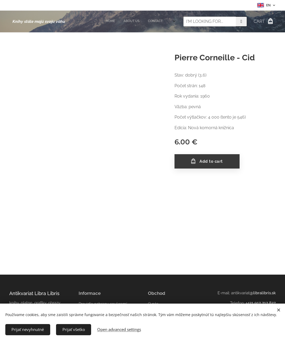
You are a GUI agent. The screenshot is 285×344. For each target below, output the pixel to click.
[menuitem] (149, 21)
